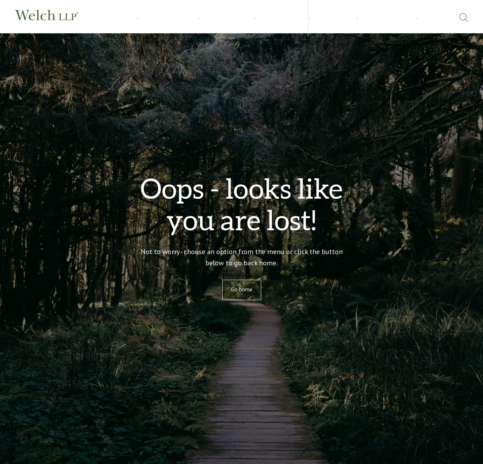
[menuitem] (446, 19)
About (387, 17)
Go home (241, 289)
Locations (418, 17)
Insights (174, 17)
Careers (207, 17)
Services (103, 17)
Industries (139, 17)
